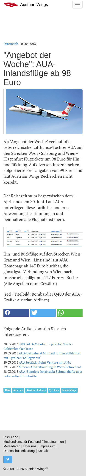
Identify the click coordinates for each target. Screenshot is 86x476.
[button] (16, 313)
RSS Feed (10, 437)
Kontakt (43, 451)
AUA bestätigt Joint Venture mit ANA (45, 362)
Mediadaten (11, 446)
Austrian (18, 390)
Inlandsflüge (69, 390)
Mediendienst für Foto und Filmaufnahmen (33, 441)
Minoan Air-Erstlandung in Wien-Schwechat (50, 367)
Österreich (10, 43)
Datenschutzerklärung (19, 451)
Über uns (29, 446)
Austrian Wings (25, 4)
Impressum (47, 446)
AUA (7, 390)
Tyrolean (54, 390)
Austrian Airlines (36, 390)
